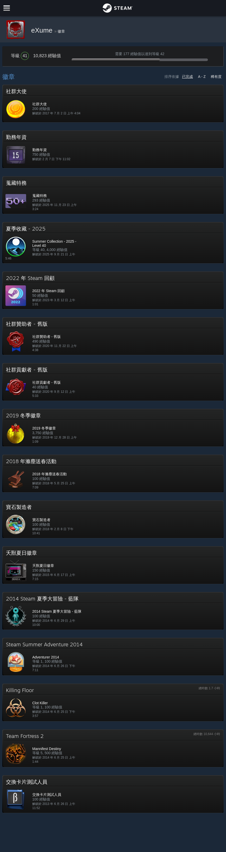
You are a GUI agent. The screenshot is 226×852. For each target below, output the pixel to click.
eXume (42, 30)
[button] (113, 103)
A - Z (202, 77)
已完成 (187, 77)
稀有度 (216, 77)
